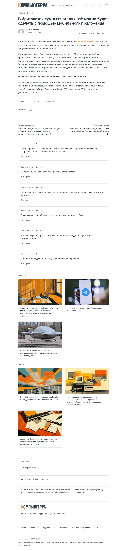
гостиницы (25, 102)
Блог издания (44, 528)
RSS (55, 528)
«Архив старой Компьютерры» (34, 479)
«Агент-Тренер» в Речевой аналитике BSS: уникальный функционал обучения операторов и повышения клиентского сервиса (59, 150)
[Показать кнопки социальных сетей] (86, 5)
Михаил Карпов (32, 30)
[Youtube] (27, 519)
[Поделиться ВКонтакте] (19, 114)
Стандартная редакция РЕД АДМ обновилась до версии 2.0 (50, 259)
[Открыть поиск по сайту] (99, 5)
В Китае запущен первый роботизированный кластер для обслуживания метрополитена (56, 237)
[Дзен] (37, 519)
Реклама (64, 528)
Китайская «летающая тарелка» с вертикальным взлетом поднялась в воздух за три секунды (62, 193)
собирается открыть (85, 42)
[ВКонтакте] (23, 519)
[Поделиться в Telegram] (24, 114)
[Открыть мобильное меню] (106, 5)
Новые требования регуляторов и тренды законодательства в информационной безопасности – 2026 (38, 441)
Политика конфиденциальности (84, 528)
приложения (50, 102)
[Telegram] (32, 519)
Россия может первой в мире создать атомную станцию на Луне (52, 215)
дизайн (37, 102)
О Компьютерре (28, 528)
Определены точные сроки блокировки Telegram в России (49, 172)
